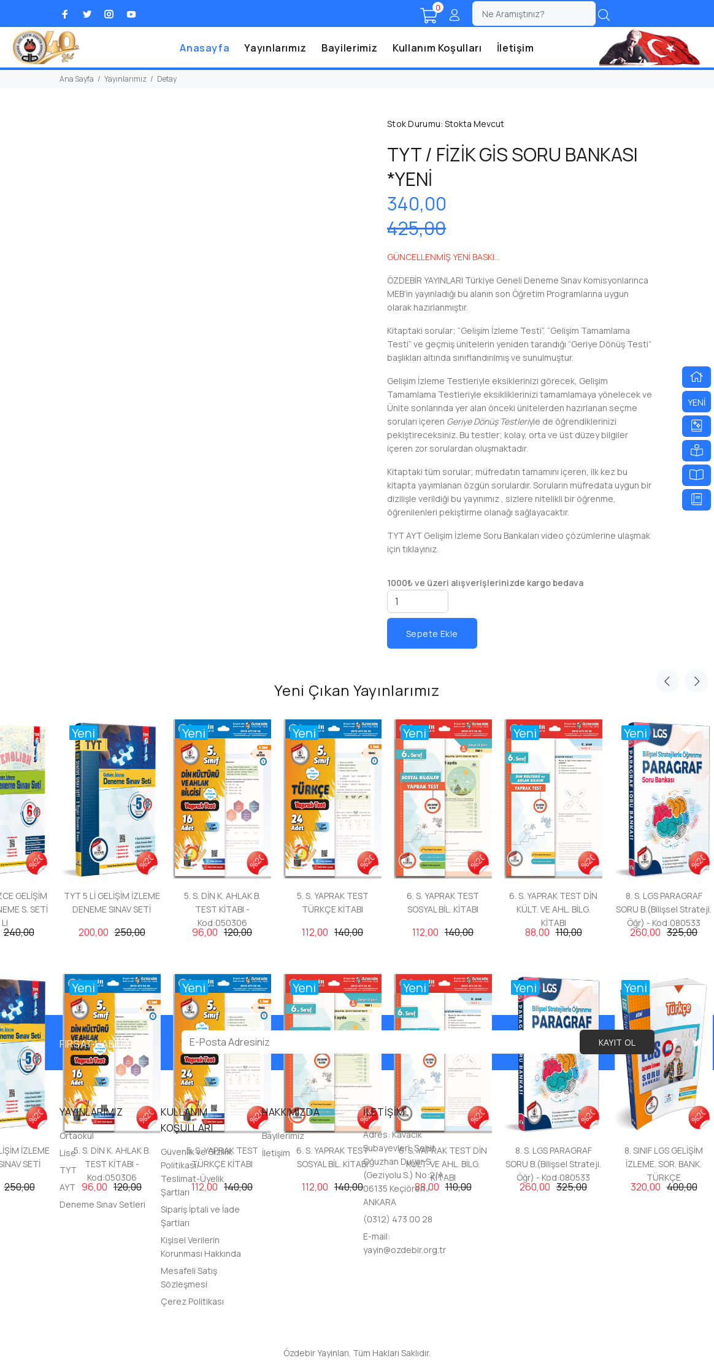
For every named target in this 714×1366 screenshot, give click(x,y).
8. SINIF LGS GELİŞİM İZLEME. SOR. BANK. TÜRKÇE (663, 1163)
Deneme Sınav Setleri (102, 1204)
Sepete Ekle (432, 633)
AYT (67, 1187)
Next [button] (696, 681)
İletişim (515, 48)
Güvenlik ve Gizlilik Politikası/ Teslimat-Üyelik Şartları (196, 1172)
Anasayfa (204, 48)
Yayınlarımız (275, 48)
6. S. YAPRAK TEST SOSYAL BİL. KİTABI (443, 902)
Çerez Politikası (192, 1301)
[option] (222, 817)
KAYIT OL (617, 1042)
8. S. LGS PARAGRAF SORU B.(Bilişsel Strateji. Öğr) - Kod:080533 (664, 909)
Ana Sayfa (77, 79)
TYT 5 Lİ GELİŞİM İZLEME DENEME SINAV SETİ (112, 902)
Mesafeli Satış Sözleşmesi (189, 1277)
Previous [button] (667, 681)
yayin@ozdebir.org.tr (404, 1250)
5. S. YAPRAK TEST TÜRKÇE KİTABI (333, 902)
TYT (68, 1170)
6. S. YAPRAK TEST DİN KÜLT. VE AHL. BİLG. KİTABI (553, 909)
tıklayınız (419, 549)
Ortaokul (77, 1135)
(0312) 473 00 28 (397, 1219)
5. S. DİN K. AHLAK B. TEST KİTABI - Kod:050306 (222, 909)
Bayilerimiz (349, 48)
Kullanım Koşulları (437, 48)
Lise (68, 1153)
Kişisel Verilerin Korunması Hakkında (201, 1246)
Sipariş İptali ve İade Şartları (200, 1216)
